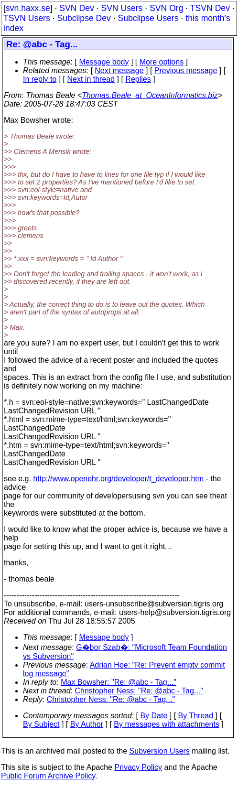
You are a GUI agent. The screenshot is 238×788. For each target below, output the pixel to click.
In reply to (39, 79)
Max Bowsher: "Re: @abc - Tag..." (118, 682)
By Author (86, 724)
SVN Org (166, 8)
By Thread (196, 716)
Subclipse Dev (83, 18)
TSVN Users (26, 18)
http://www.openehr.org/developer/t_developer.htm (118, 479)
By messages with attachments (166, 724)
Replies (138, 79)
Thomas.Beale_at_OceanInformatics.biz (150, 95)
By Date (153, 716)
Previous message (185, 70)
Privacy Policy (138, 767)
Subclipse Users (148, 18)
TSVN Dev (210, 8)
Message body (104, 62)
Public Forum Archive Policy (48, 776)
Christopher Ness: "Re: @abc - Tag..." (139, 691)
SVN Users (121, 8)
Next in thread (91, 79)
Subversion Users (160, 751)
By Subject (41, 724)
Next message (119, 70)
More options (162, 62)
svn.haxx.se (28, 8)
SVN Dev (76, 8)
